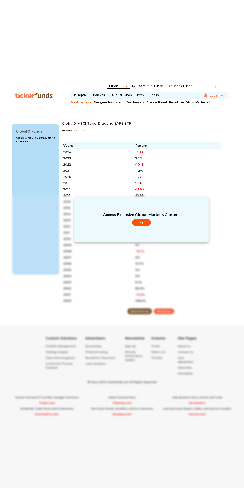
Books (154, 95)
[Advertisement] (122, 44)
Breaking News (81, 102)
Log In (141, 222)
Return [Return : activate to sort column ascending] (141, 146)
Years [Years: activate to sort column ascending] (68, 146)
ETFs (140, 95)
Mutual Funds (122, 95)
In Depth (79, 95)
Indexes (99, 95)
